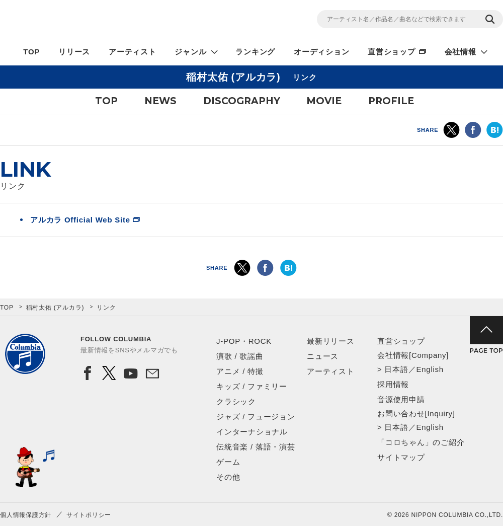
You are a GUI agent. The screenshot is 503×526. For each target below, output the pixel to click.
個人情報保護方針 (25, 514)
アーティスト (132, 51)
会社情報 (460, 51)
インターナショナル (252, 431)
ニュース (323, 356)
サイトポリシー (88, 514)
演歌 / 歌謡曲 (240, 356)
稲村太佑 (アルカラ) (55, 307)
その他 (228, 477)
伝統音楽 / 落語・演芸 (255, 446)
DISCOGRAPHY (241, 101)
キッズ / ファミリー (251, 386)
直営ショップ (391, 51)
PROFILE (391, 101)
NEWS (160, 101)
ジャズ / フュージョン (255, 416)
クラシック (236, 401)
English (429, 369)
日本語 (396, 369)
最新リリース (331, 341)
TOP (31, 51)
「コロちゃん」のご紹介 (420, 442)
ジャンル (190, 51)
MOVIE (324, 101)
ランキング (255, 51)
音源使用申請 (401, 399)
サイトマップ (401, 457)
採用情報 (393, 384)
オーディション (321, 51)
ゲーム (228, 462)
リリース (74, 51)
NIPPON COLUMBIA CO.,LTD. (90, 20)
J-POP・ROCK (244, 341)
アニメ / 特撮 (240, 371)
